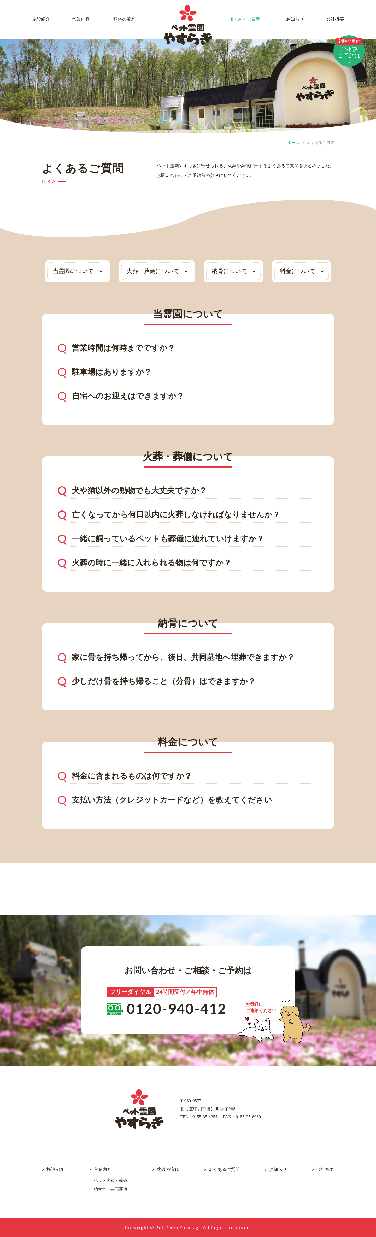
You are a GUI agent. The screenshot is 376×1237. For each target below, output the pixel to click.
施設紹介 (41, 19)
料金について (297, 271)
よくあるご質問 (244, 19)
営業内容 (81, 19)
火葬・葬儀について (153, 271)
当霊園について (73, 271)
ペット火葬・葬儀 (110, 1180)
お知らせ (295, 19)
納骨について (229, 271)
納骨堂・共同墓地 (110, 1189)
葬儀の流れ (124, 19)
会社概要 (335, 19)
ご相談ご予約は (349, 48)
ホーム (293, 142)
